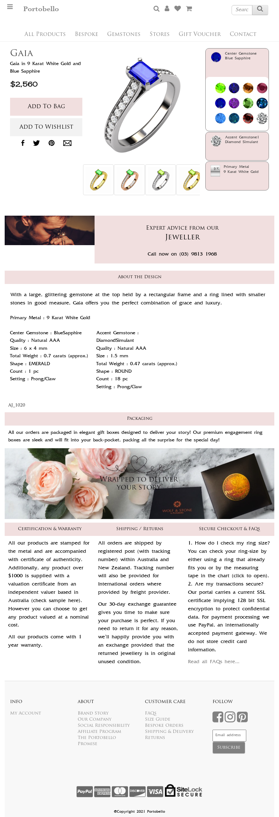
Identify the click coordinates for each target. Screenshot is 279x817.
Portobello (41, 9)
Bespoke (86, 34)
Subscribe (229, 747)
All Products (45, 34)
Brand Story (93, 713)
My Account (25, 713)
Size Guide (157, 719)
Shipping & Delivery (169, 732)
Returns (155, 738)
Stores (160, 34)
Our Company (94, 719)
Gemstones (124, 34)
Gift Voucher (200, 34)
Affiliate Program (99, 732)
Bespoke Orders (164, 726)
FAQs (150, 713)
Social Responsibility (104, 726)
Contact (243, 34)
